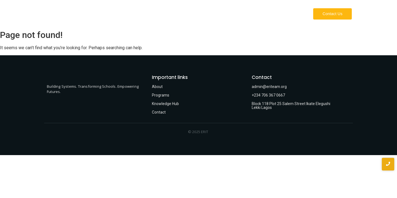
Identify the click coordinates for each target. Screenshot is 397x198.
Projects (293, 14)
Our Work (267, 14)
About (244, 14)
